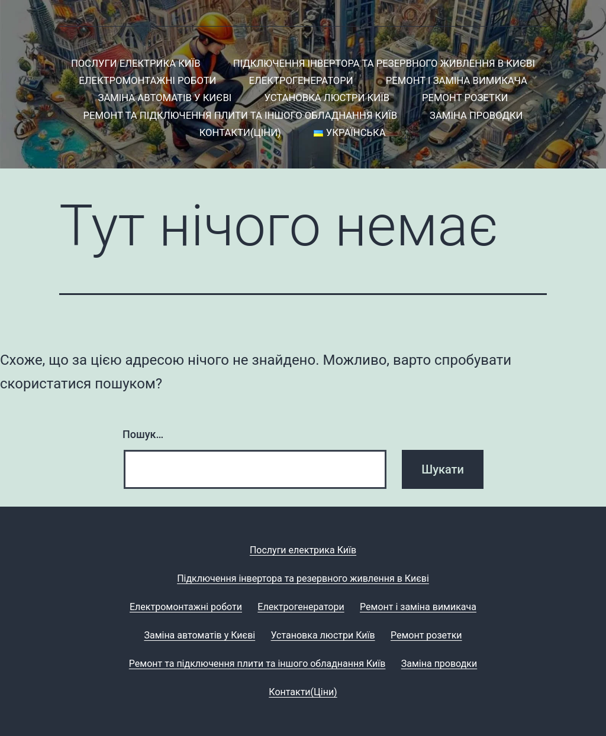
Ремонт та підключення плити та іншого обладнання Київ (240, 115)
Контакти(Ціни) (240, 132)
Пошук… (143, 434)
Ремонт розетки (465, 97)
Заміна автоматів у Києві (165, 97)
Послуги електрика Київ (136, 63)
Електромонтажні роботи (147, 80)
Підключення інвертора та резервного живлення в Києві (384, 63)
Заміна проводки (476, 115)
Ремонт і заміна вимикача (456, 80)
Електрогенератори (301, 80)
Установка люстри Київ (326, 97)
